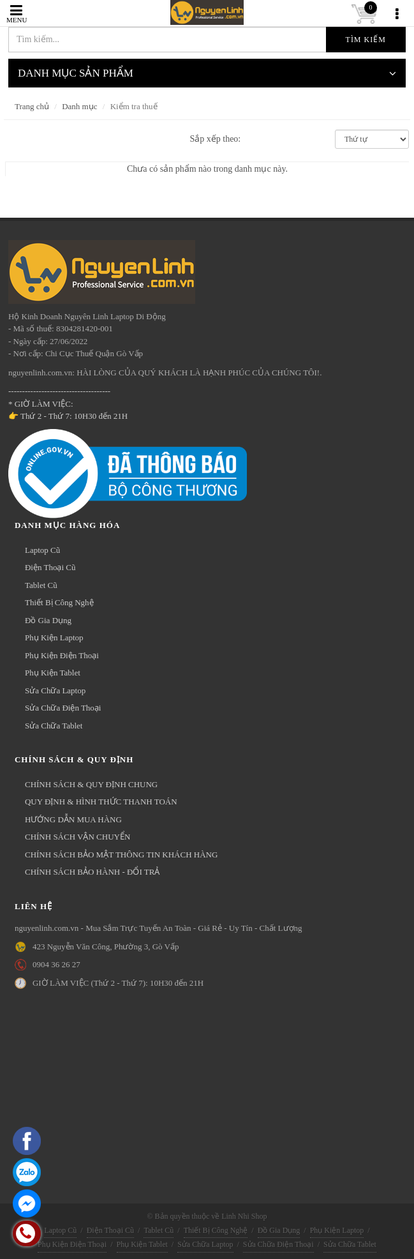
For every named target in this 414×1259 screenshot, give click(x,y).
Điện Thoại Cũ (50, 567)
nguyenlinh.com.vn (126, 13)
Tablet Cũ (41, 585)
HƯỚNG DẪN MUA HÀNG (73, 819)
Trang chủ (32, 106)
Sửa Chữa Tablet (54, 725)
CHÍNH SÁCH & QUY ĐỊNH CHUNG (91, 784)
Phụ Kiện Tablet (52, 672)
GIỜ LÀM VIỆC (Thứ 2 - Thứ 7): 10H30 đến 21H (118, 983)
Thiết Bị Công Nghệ (59, 602)
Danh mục (79, 106)
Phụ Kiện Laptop (54, 637)
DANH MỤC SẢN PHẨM (207, 73)
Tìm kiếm (366, 39)
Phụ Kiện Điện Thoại (62, 655)
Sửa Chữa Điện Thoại (63, 707)
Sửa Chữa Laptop (55, 690)
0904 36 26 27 (56, 964)
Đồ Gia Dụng (48, 620)
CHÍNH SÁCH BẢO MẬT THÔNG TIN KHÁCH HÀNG (121, 854)
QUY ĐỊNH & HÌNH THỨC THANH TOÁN (101, 801)
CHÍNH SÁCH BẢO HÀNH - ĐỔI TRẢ (92, 872)
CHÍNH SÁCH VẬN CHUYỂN (77, 836)
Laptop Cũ (42, 550)
